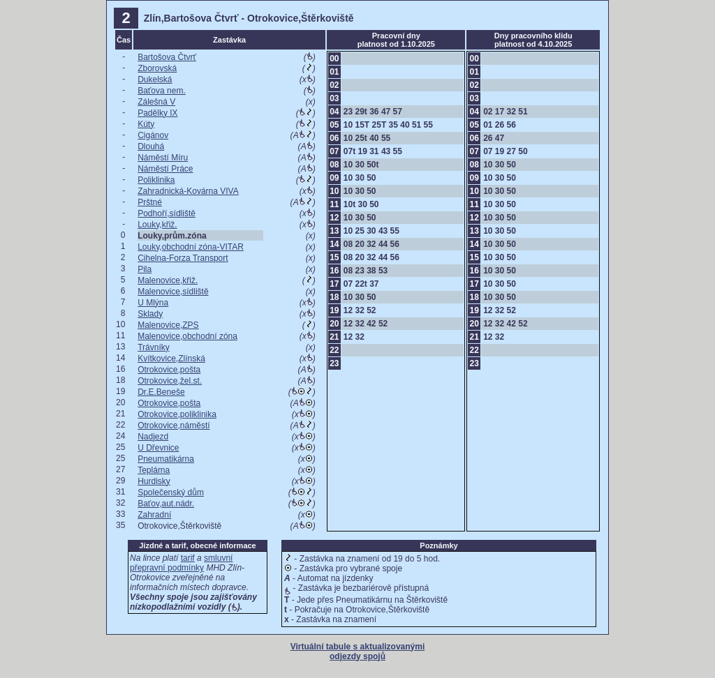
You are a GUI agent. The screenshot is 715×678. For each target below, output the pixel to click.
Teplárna (154, 470)
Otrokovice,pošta (169, 370)
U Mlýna (153, 303)
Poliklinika (156, 180)
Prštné (150, 202)
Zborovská (157, 68)
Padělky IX (157, 113)
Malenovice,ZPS (168, 325)
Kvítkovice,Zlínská (171, 358)
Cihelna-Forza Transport (183, 258)
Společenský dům (171, 492)
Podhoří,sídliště (167, 213)
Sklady (150, 314)
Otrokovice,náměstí (173, 425)
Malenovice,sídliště (173, 291)
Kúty (146, 124)
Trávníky (154, 347)
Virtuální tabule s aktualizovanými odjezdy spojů (357, 651)
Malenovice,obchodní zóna (187, 336)
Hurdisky (154, 481)
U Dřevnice (158, 448)
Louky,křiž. (157, 224)
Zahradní (154, 515)
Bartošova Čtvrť (167, 57)
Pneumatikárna (166, 459)
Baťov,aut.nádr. (166, 503)
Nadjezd (153, 437)
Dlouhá (151, 146)
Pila (145, 269)
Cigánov (153, 135)
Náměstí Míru (163, 158)
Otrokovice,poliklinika (177, 414)
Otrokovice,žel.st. (170, 381)
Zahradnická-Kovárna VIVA (188, 191)
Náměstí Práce (165, 169)
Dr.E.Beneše (161, 392)
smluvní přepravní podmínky (181, 563)
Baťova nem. (162, 91)
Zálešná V (156, 102)
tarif (188, 558)
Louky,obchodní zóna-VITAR (191, 247)
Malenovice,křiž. (168, 280)
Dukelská (155, 79)
